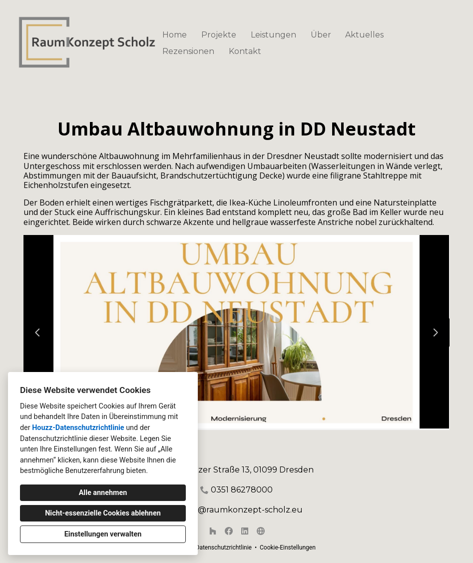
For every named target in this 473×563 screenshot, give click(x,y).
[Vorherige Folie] (37, 332)
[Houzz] (212, 531)
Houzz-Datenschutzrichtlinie (78, 428)
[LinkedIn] (244, 531)
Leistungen (273, 35)
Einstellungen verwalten (103, 534)
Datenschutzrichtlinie (224, 547)
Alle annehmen (103, 492)
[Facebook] (228, 531)
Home (174, 35)
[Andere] (260, 531)
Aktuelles (364, 35)
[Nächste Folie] (436, 332)
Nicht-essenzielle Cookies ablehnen (103, 513)
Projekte (218, 35)
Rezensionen (188, 51)
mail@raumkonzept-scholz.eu (242, 509)
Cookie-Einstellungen (288, 547)
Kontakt (245, 51)
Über (321, 35)
